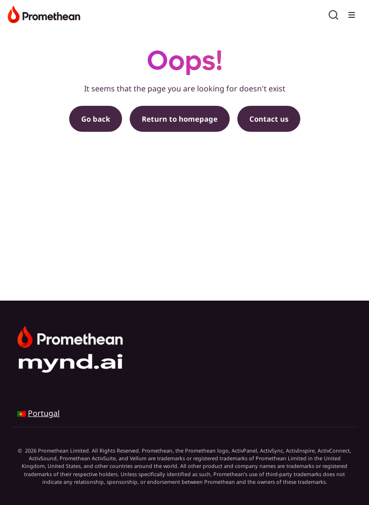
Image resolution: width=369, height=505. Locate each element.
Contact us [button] (268, 119)
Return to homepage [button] (180, 119)
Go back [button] (95, 119)
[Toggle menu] (352, 13)
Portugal (44, 413)
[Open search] (333, 13)
